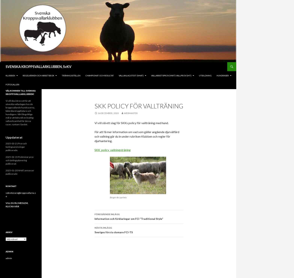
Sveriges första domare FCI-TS (138, 230)
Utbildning (205, 75)
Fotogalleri (12, 84)
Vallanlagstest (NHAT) (131, 75)
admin (9, 258)
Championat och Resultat (99, 75)
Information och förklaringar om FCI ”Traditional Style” (138, 216)
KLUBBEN (10, 75)
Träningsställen (71, 75)
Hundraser (223, 75)
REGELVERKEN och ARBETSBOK (38, 75)
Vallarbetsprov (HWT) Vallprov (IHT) (171, 75)
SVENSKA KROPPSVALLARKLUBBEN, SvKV (38, 67)
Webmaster (131, 113)
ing (129, 150)
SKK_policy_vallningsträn (110, 150)
